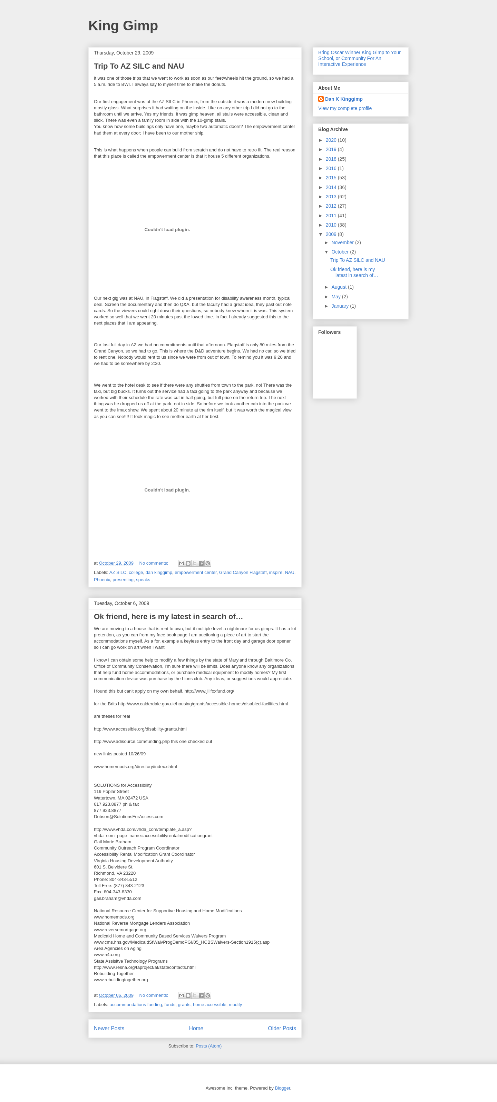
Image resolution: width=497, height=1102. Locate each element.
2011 (332, 215)
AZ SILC (117, 572)
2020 (332, 140)
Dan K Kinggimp (344, 99)
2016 (332, 168)
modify (235, 1004)
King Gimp (123, 25)
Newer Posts (109, 1028)
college (136, 572)
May (336, 296)
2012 (332, 206)
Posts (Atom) (209, 1046)
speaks (143, 579)
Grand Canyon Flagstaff (243, 572)
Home (196, 1028)
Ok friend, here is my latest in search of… (168, 616)
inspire (275, 572)
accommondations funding (136, 1004)
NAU (289, 572)
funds (170, 1004)
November (343, 242)
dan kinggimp (159, 572)
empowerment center (195, 572)
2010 (332, 225)
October (340, 252)
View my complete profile (345, 108)
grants (184, 1004)
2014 (332, 187)
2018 (332, 159)
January (340, 306)
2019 (332, 149)
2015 (332, 177)
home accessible (209, 1004)
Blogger (282, 1088)
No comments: (154, 563)
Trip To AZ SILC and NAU (139, 66)
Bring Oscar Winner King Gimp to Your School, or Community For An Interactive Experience (359, 58)
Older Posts (282, 1028)
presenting (123, 579)
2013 (332, 196)
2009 (332, 234)
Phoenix (102, 579)
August (339, 287)
